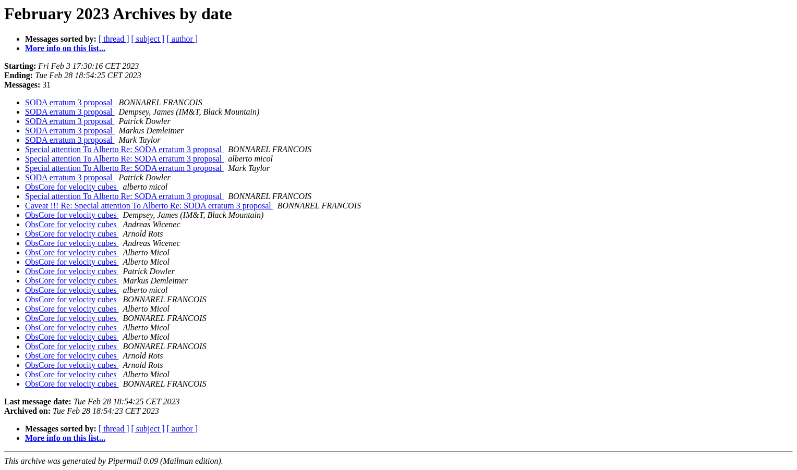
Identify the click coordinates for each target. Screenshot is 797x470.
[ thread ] (114, 38)
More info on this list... (65, 48)
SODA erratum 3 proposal (70, 102)
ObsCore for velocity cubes (72, 186)
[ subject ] (148, 38)
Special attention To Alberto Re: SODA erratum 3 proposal (124, 149)
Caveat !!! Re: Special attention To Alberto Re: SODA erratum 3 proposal (149, 205)
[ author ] (182, 38)
